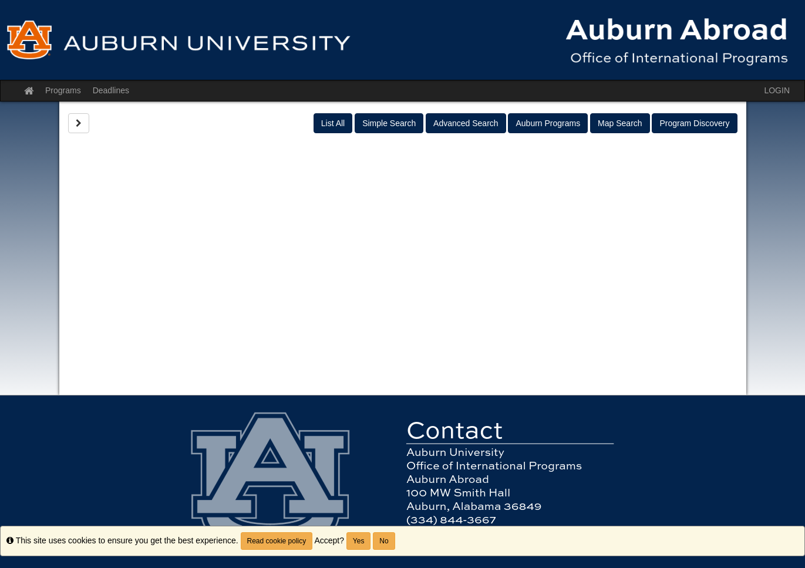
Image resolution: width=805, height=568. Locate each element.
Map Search (620, 123)
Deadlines (111, 90)
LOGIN (777, 90)
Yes (359, 541)
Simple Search (389, 123)
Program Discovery (694, 123)
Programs (63, 90)
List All (333, 123)
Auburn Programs (548, 123)
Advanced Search (466, 123)
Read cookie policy (276, 541)
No (383, 541)
